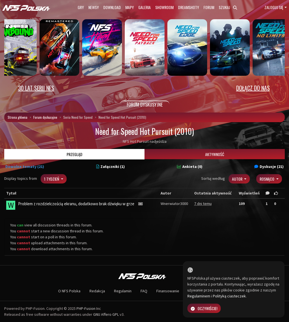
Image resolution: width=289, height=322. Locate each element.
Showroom (164, 7)
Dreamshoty (188, 7)
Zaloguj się (273, 7)
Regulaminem (198, 296)
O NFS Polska (69, 290)
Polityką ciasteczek (229, 296)
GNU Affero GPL (106, 314)
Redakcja (97, 290)
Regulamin (123, 290)
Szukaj (228, 7)
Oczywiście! (204, 308)
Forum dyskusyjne (45, 117)
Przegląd (74, 154)
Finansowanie (167, 290)
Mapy (129, 7)
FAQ (144, 290)
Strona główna (17, 117)
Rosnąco (267, 179)
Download (112, 7)
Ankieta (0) (189, 166)
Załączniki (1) (110, 166)
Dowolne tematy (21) (24, 166)
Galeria (144, 7)
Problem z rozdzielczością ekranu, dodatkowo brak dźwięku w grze (76, 203)
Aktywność (214, 154)
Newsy (93, 7)
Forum (208, 7)
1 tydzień (52, 179)
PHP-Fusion (85, 308)
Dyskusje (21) (269, 166)
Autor (237, 179)
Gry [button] (81, 7)
